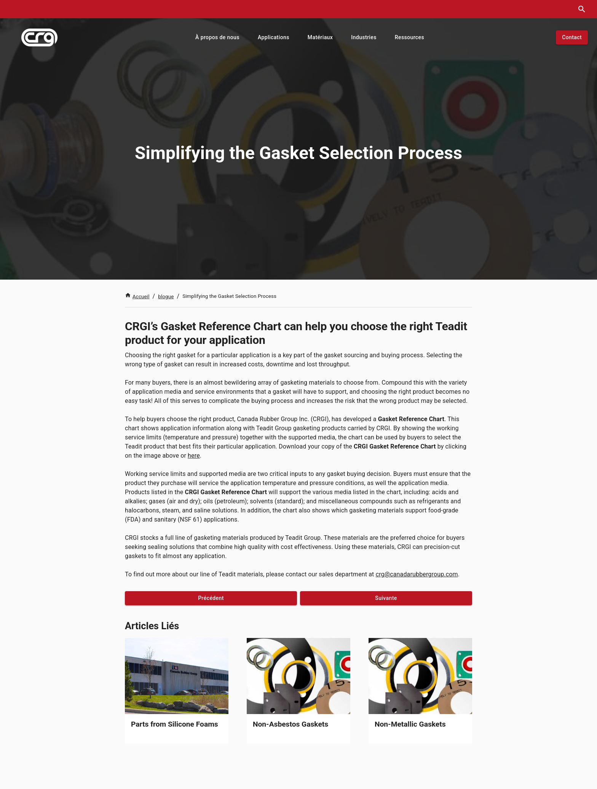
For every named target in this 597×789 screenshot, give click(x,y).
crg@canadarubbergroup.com (417, 574)
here (194, 455)
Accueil (137, 296)
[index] (39, 37)
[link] (176, 691)
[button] (217, 37)
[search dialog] (582, 9)
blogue (166, 296)
